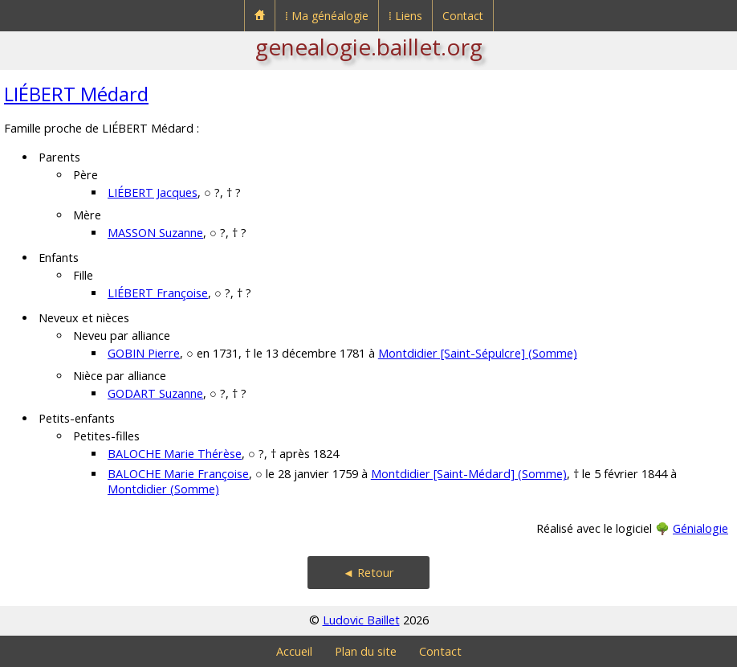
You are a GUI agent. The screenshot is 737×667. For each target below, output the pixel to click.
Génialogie (700, 528)
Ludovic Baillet (361, 620)
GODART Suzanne (155, 393)
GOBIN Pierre (144, 353)
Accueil (294, 651)
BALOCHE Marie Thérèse (175, 453)
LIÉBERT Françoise (158, 293)
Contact (462, 15)
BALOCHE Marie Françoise (178, 473)
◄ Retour (368, 572)
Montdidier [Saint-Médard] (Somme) (469, 473)
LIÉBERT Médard (76, 93)
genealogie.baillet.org (369, 46)
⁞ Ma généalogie (326, 15)
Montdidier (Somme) (163, 489)
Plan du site (366, 651)
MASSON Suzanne (155, 232)
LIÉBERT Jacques (152, 192)
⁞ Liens (405, 15)
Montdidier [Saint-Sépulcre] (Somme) (477, 353)
